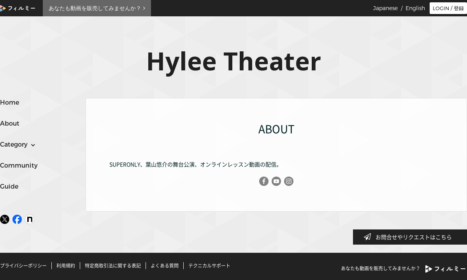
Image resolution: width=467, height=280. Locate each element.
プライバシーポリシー (23, 265)
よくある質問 (165, 265)
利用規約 (65, 265)
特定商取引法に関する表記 (113, 265)
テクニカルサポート (209, 265)
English (415, 8)
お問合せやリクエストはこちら (410, 237)
